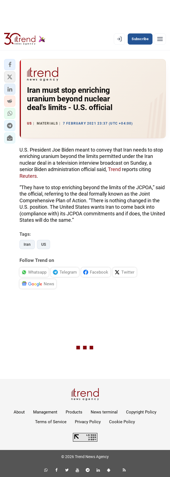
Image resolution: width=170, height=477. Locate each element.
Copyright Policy (141, 412)
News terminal (104, 412)
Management (45, 412)
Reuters (28, 176)
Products (74, 412)
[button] (9, 64)
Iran (27, 244)
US (43, 244)
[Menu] (160, 39)
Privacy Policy (88, 421)
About (19, 412)
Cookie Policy (122, 421)
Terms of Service (50, 421)
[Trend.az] (24, 39)
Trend (114, 169)
